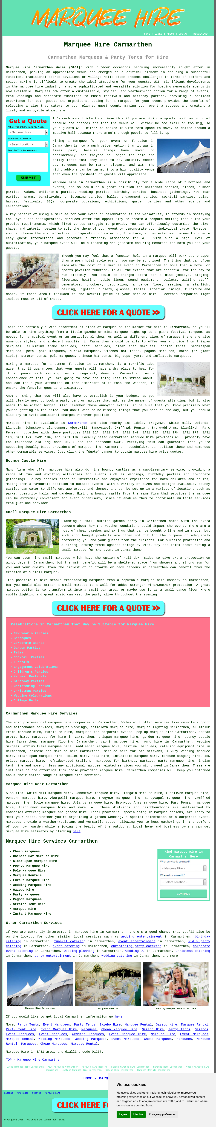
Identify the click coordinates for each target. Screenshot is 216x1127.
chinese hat (89, 356)
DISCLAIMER (200, 33)
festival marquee (186, 332)
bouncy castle (107, 493)
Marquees (89, 1029)
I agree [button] (123, 1114)
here (76, 831)
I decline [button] (138, 1114)
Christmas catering (192, 951)
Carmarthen (179, 327)
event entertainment (136, 941)
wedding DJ (135, 951)
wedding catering (117, 956)
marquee (160, 256)
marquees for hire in (52, 737)
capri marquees (96, 346)
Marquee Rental (138, 1024)
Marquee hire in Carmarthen (79, 182)
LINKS (158, 33)
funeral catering (69, 941)
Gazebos (201, 1029)
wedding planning (79, 951)
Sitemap (8, 1093)
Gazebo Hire (110, 1024)
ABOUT (170, 33)
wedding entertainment (141, 936)
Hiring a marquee (22, 364)
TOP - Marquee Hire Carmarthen (33, 1060)
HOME (147, 33)
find (19, 793)
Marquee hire (18, 423)
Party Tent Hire (21, 1029)
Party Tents (28, 1024)
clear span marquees (135, 346)
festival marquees (139, 746)
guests (81, 368)
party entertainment (53, 956)
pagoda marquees (159, 351)
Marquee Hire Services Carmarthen (52, 841)
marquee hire (142, 437)
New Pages (22, 1093)
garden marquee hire (161, 737)
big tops (122, 356)
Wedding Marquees (88, 1034)
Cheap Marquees (158, 1039)
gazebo (90, 332)
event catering (66, 946)
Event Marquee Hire (59, 1029)
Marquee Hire (163, 1034)
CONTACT (183, 33)
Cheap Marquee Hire (119, 1029)
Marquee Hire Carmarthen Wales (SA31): (44, 67)
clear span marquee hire (40, 756)
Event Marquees (56, 1024)
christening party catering (136, 946)
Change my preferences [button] (162, 1114)
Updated (36, 1093)
